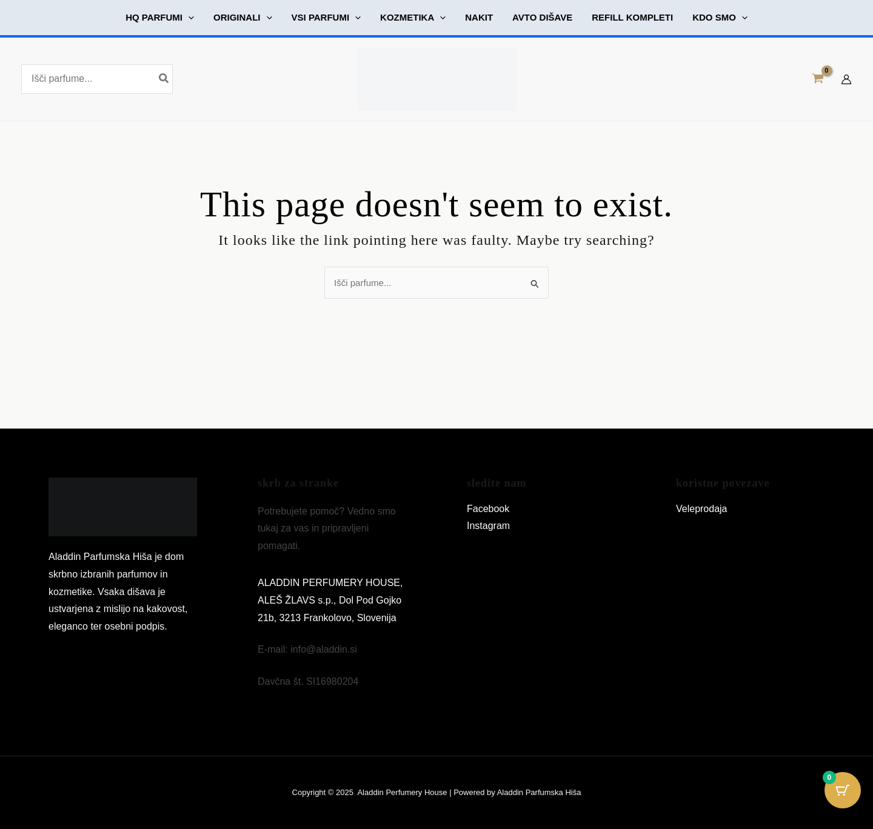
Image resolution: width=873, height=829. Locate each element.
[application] (188, 17)
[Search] (164, 79)
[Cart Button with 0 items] (842, 799)
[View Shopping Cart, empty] (817, 79)
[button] (160, 17)
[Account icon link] (846, 79)
